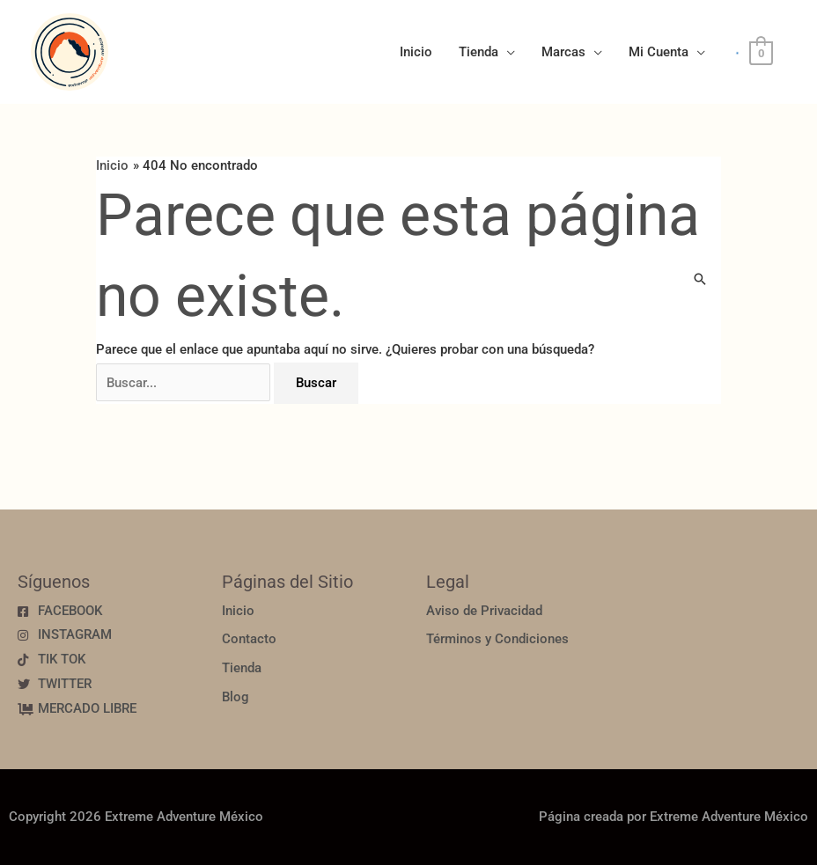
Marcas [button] (563, 52)
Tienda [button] (478, 52)
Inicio (416, 52)
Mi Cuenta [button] (658, 52)
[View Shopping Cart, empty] (761, 53)
